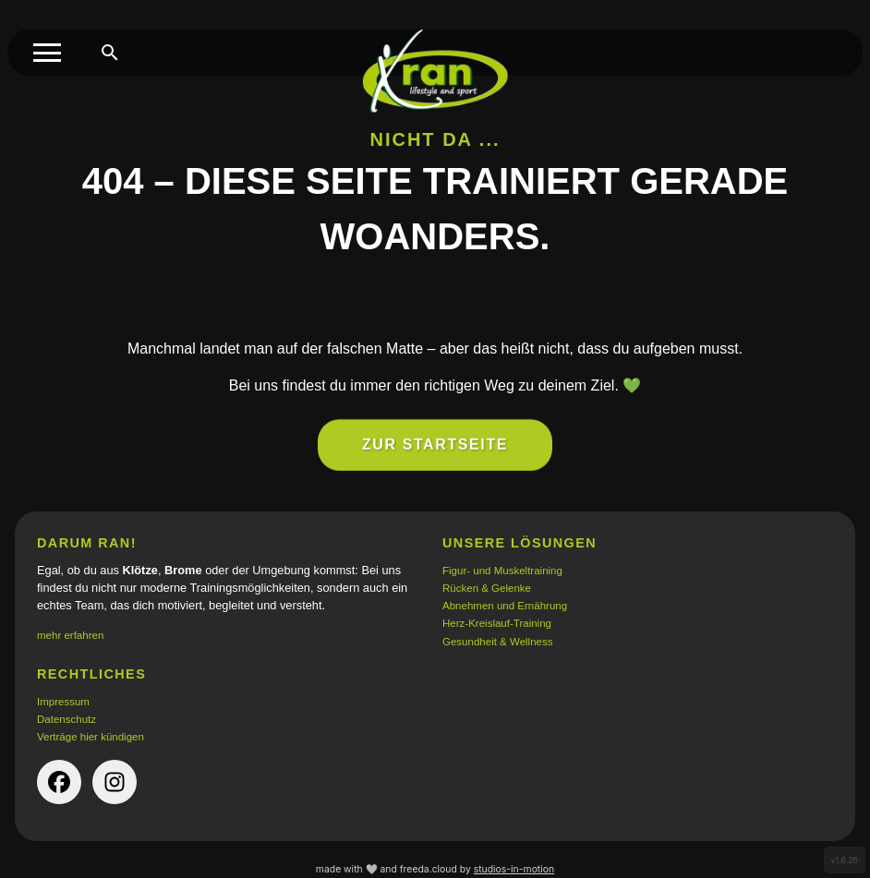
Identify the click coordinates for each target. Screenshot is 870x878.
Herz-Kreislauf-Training (496, 623)
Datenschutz (66, 719)
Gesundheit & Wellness (497, 641)
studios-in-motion (514, 869)
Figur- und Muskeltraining (502, 570)
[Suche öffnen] (110, 53)
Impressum (63, 701)
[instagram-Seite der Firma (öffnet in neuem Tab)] (114, 782)
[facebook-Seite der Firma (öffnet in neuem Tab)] (59, 782)
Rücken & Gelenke (486, 588)
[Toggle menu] (47, 52)
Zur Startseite (435, 455)
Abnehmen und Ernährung (504, 605)
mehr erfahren (70, 635)
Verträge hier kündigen (90, 736)
